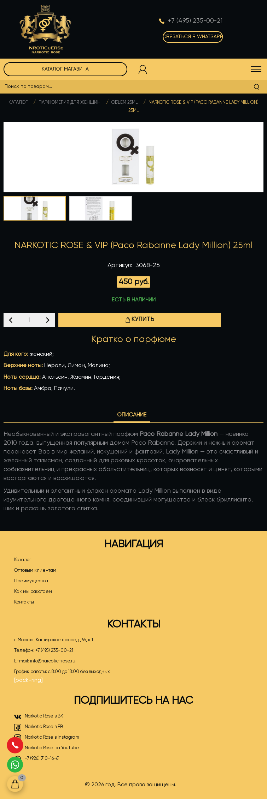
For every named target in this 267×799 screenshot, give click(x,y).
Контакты (24, 602)
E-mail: (44, 661)
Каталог (18, 102)
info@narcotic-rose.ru (52, 661)
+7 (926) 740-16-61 (36, 759)
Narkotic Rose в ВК (38, 716)
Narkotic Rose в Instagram (46, 737)
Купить (139, 320)
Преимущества (31, 581)
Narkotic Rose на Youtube (46, 748)
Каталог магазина (65, 69)
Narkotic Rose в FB (38, 727)
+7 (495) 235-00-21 (54, 650)
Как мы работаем (33, 591)
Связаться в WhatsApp (193, 36)
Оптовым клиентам (35, 570)
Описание (131, 415)
